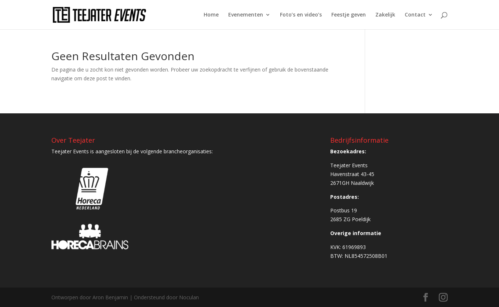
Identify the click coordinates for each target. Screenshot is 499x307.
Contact (415, 15)
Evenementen (245, 15)
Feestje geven (348, 15)
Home (211, 15)
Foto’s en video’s (301, 15)
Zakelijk (385, 15)
